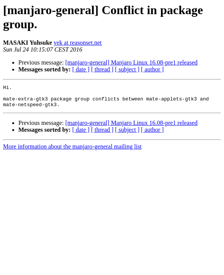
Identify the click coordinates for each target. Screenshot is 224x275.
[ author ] (152, 69)
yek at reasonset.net (78, 42)
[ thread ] (102, 69)
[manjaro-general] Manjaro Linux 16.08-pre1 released (131, 62)
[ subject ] (127, 69)
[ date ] (80, 69)
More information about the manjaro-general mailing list (72, 151)
